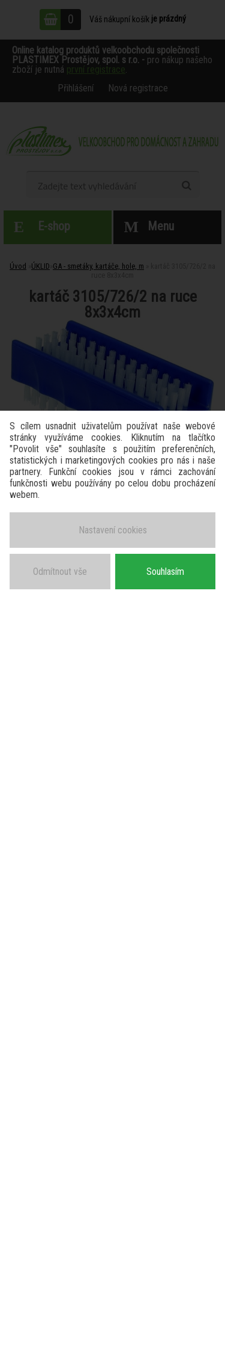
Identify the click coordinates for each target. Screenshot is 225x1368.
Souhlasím (165, 571)
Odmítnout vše (60, 571)
